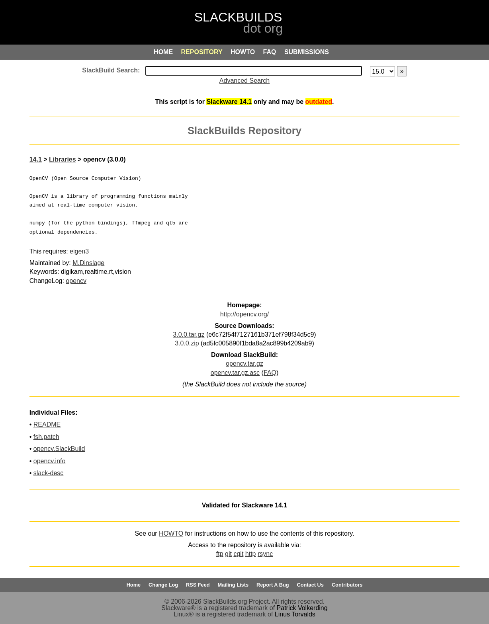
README (47, 424)
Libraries (62, 159)
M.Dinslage (88, 262)
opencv (76, 280)
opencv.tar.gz (244, 363)
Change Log (163, 585)
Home (134, 585)
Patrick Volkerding (302, 607)
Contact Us (310, 585)
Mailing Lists (233, 585)
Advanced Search (244, 80)
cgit (238, 553)
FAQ (270, 372)
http (250, 553)
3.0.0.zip (187, 343)
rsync (265, 553)
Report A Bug (272, 585)
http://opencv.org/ (244, 314)
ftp (219, 553)
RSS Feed (198, 585)
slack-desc (48, 473)
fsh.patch (46, 436)
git (228, 553)
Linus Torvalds (295, 614)
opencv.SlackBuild (59, 448)
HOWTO (171, 533)
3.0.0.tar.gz (188, 334)
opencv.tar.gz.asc (235, 372)
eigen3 (79, 251)
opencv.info (49, 461)
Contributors (347, 585)
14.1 (35, 159)
